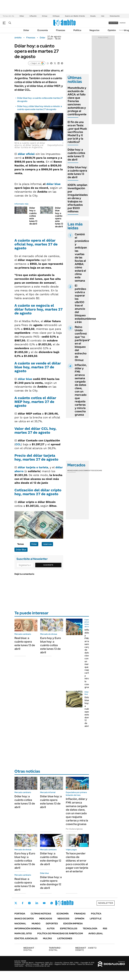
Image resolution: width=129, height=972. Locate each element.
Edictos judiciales (25, 938)
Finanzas (60, 30)
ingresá (123, 23)
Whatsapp (51, 903)
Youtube (44, 903)
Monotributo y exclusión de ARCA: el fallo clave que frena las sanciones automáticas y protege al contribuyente (77, 101)
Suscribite (48, 565)
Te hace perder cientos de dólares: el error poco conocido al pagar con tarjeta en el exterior (77, 862)
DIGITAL (29, 948)
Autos (51, 928)
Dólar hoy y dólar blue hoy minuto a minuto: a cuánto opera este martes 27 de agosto (39, 108)
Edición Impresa (73, 923)
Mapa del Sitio (23, 933)
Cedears (98, 470)
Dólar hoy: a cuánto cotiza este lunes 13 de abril (33, 215)
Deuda (93, 16)
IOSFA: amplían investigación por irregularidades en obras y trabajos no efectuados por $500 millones (78, 198)
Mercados (45, 918)
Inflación (32, 16)
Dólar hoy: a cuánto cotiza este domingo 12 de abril (50, 859)
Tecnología (90, 928)
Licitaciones (64, 938)
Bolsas (79, 470)
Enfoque (56, 16)
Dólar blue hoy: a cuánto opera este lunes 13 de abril (59, 217)
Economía (42, 30)
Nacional (20, 923)
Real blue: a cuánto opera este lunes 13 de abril (24, 643)
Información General (27, 928)
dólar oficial (26, 154)
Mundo (36, 923)
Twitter (15, 903)
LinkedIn (37, 903)
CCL (18, 444)
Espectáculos (68, 928)
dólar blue (53, 184)
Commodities (88, 470)
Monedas (71, 470)
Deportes (52, 923)
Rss (105, 928)
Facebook (22, 903)
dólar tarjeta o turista (33, 467)
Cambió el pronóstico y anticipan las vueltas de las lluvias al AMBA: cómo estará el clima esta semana (82, 257)
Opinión (112, 30)
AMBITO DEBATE (86, 948)
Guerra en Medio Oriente (75, 16)
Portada (19, 913)
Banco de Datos (24, 918)
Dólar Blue (21, 549)
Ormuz (44, 16)
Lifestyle (95, 918)
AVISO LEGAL (95, 933)
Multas (47, 938)
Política (77, 30)
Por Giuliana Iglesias (74, 829)
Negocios (94, 30)
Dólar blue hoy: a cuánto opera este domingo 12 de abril (51, 882)
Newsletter (122, 30)
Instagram (29, 903)
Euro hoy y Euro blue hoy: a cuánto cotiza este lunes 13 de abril (50, 645)
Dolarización (115, 16)
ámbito (18, 38)
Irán (102, 16)
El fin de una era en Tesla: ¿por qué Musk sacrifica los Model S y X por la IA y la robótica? (77, 132)
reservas (47, 544)
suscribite (113, 23)
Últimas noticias (41, 913)
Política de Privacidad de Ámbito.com (60, 933)
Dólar (22, 16)
